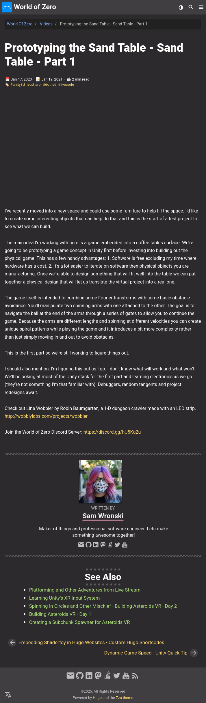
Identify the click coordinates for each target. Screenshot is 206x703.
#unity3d (17, 84)
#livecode (66, 84)
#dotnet (49, 84)
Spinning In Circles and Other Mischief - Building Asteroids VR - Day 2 (103, 606)
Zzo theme (124, 697)
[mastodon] (103, 546)
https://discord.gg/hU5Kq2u (112, 432)
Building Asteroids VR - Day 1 (60, 614)
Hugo (97, 697)
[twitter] (117, 546)
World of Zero (19, 24)
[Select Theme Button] (181, 7)
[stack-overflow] (110, 546)
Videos (46, 24)
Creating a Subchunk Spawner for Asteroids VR (79, 622)
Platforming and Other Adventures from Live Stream (84, 590)
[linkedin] (95, 546)
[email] (81, 546)
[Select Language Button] (8, 695)
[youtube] (124, 546)
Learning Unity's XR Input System (64, 598)
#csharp (34, 84)
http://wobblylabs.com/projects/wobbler (46, 416)
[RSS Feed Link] (135, 678)
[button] (201, 7)
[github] (88, 546)
